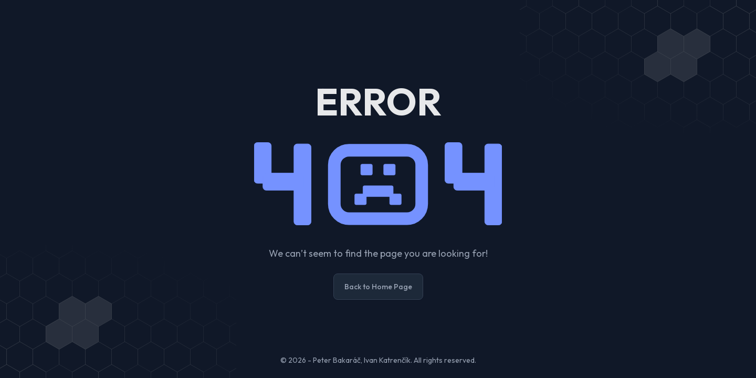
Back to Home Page (378, 286)
